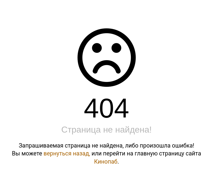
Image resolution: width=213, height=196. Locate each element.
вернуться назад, (67, 153)
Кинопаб (106, 161)
